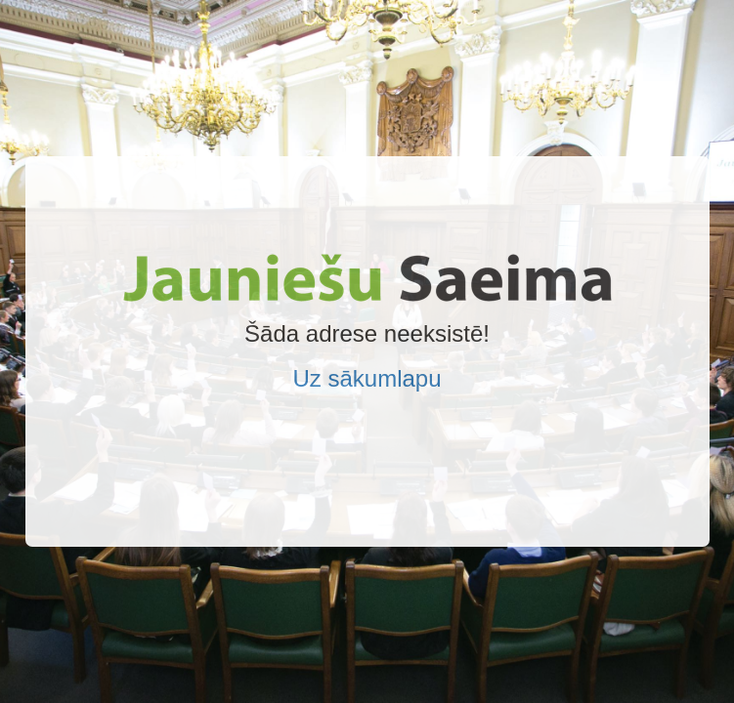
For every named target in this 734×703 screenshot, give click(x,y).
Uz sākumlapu (366, 378)
